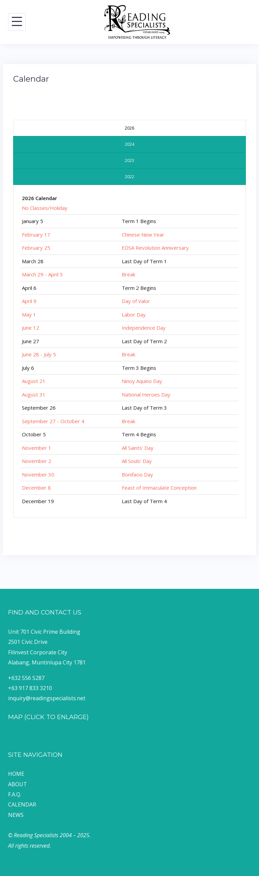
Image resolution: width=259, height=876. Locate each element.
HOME (16, 773)
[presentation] (129, 128)
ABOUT (17, 784)
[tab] (129, 128)
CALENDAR (22, 804)
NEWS (16, 815)
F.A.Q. (14, 794)
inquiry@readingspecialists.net (46, 698)
